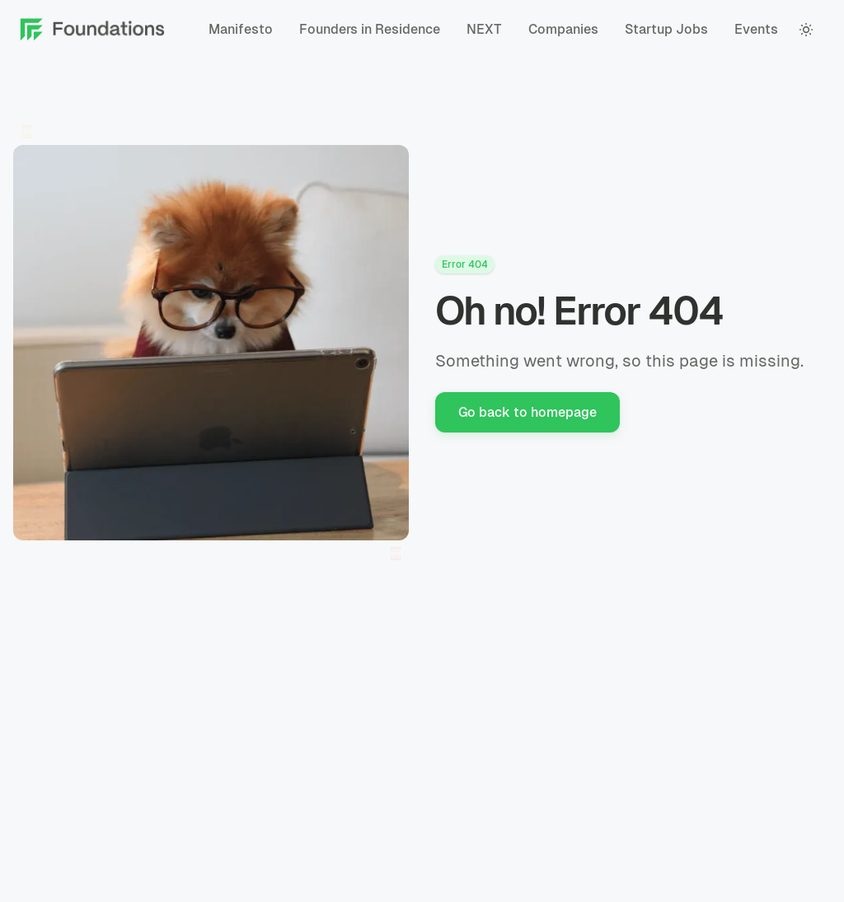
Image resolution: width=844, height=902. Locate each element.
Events (756, 29)
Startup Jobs (666, 29)
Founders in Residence (369, 29)
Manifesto (241, 29)
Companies (563, 29)
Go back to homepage (527, 412)
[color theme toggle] (806, 29)
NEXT (484, 29)
